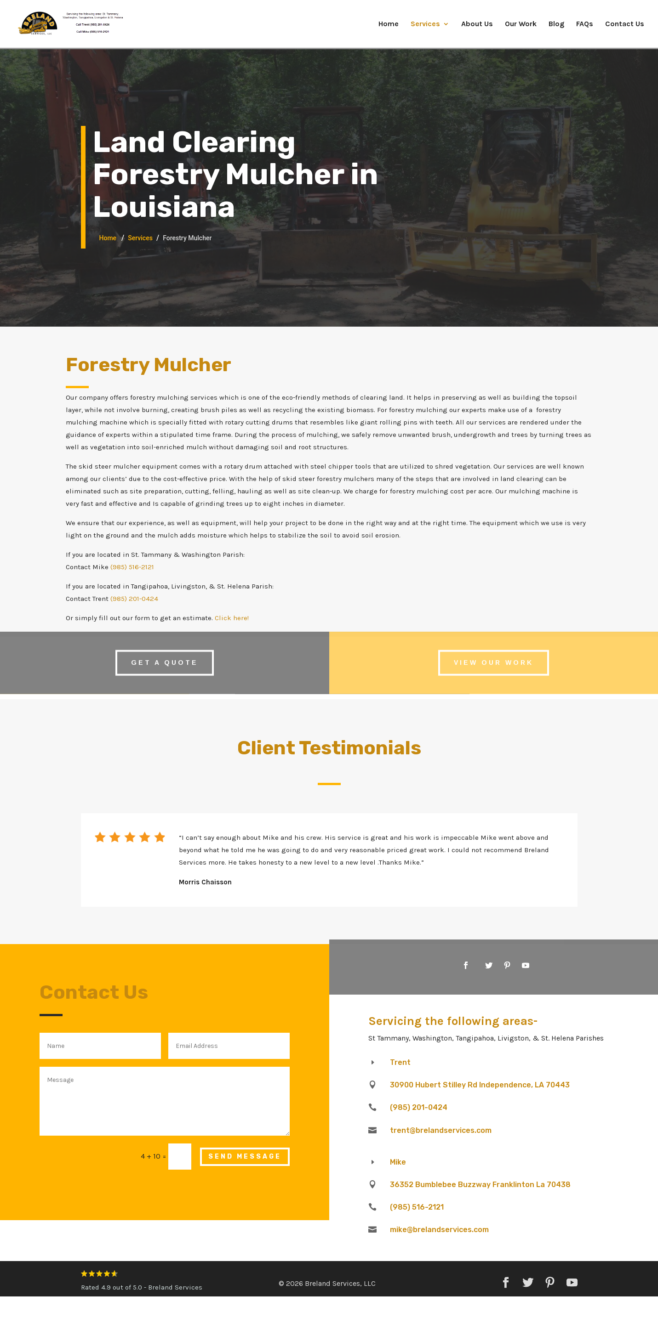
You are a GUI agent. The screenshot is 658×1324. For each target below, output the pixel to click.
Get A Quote (164, 656)
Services (425, 24)
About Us (477, 24)
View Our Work (493, 656)
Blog (556, 24)
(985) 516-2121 (132, 567)
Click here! (232, 618)
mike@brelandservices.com (439, 1229)
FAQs (584, 24)
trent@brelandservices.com (441, 1130)
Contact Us (624, 24)
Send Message (244, 1156)
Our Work (521, 24)
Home (388, 24)
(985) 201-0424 (134, 598)
